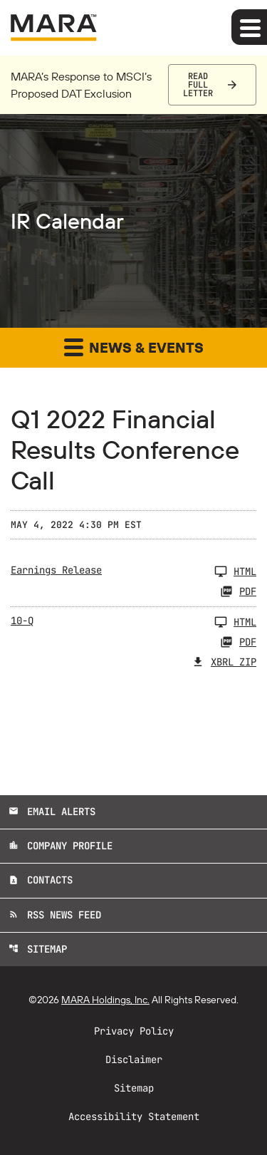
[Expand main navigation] (249, 27)
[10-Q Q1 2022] (133, 622)
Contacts (41, 880)
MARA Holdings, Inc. (105, 999)
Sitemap (38, 949)
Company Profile (60, 845)
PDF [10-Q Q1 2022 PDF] (238, 642)
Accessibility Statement (133, 1117)
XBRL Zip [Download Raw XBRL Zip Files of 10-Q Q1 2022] (224, 662)
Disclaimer (133, 1060)
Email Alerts (52, 811)
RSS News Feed (55, 914)
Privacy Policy (134, 1031)
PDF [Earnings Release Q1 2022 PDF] (238, 591)
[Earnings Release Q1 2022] (133, 571)
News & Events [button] (134, 346)
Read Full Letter (198, 85)
